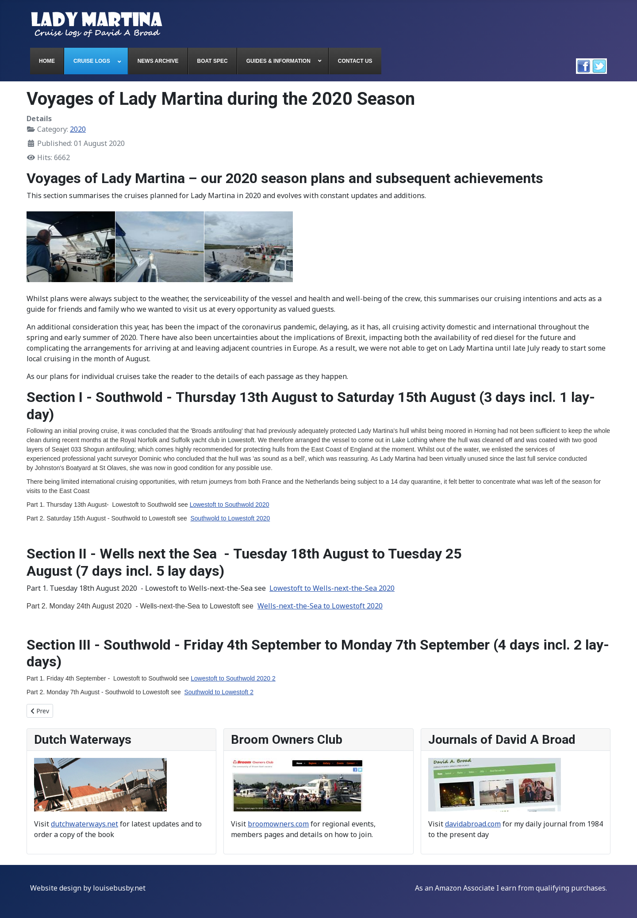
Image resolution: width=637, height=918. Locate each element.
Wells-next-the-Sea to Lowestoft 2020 (320, 606)
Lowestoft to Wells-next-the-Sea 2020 (332, 588)
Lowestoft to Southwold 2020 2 (233, 678)
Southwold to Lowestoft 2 (218, 692)
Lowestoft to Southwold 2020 (229, 504)
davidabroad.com (473, 824)
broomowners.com (278, 824)
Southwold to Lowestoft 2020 (230, 518)
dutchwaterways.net (84, 824)
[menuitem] (47, 61)
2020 (78, 129)
